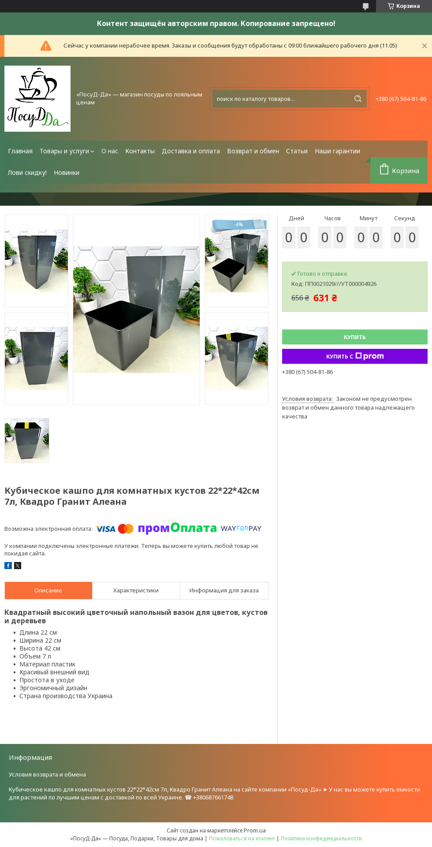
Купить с (355, 356)
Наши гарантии (337, 151)
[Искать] (358, 98)
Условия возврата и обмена (47, 774)
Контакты (140, 151)
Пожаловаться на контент (242, 838)
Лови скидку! (27, 172)
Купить (355, 337)
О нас (109, 151)
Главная (20, 151)
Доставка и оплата (191, 151)
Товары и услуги (64, 151)
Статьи (297, 151)
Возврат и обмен (253, 151)
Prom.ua (255, 830)
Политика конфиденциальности (321, 838)
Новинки (66, 172)
